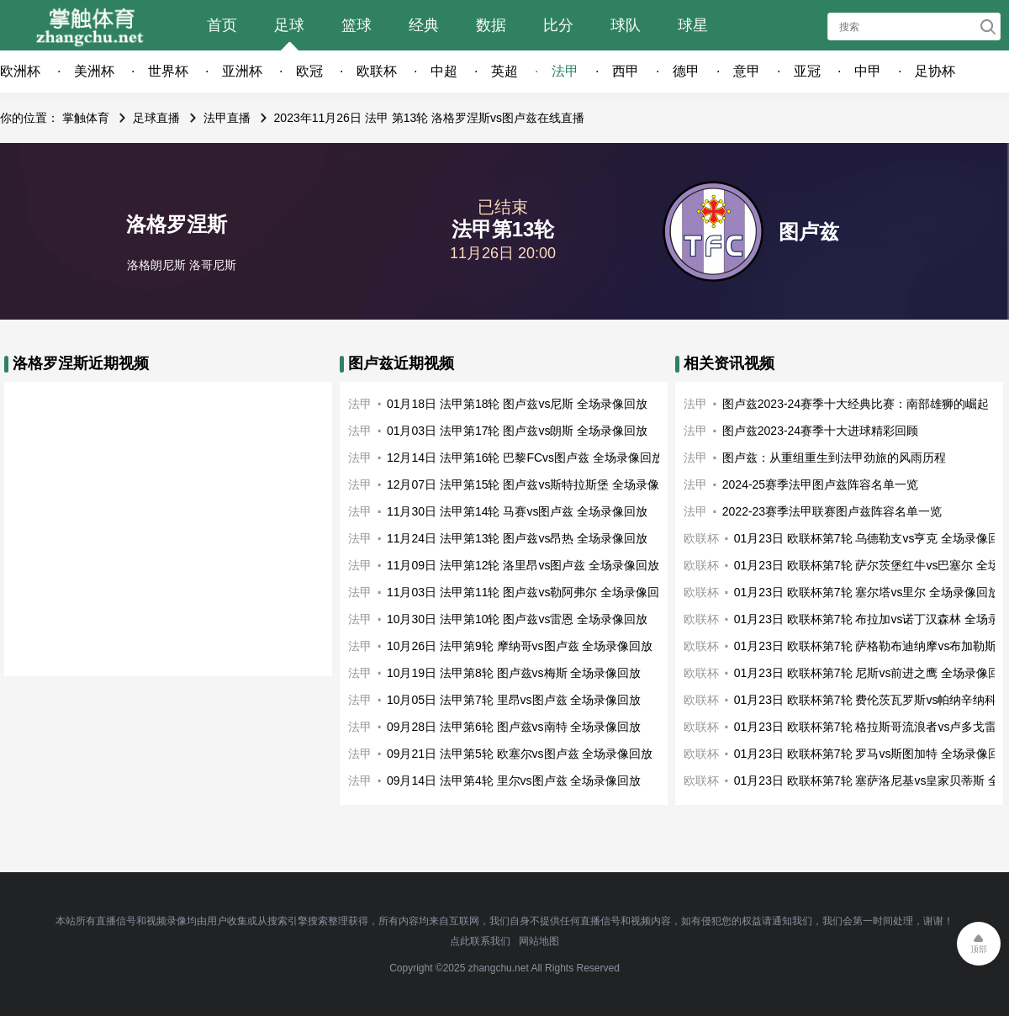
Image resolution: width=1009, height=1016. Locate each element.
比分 (558, 25)
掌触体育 (85, 117)
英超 (504, 71)
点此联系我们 (480, 941)
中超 (444, 71)
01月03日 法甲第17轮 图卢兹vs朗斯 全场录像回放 (517, 430)
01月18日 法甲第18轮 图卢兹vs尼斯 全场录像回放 (517, 403)
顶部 (978, 949)
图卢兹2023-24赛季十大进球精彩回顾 (820, 430)
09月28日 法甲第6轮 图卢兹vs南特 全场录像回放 (514, 726)
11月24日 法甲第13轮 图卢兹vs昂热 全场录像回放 (517, 538)
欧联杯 (377, 71)
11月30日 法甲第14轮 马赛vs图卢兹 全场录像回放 (517, 511)
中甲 (867, 71)
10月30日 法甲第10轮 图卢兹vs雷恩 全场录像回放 (517, 619)
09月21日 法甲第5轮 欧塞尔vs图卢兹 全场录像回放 (520, 753)
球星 (693, 25)
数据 (491, 25)
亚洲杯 (242, 71)
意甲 (746, 71)
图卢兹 (809, 231)
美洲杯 (94, 71)
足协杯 (935, 71)
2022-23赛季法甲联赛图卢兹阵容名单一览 (832, 511)
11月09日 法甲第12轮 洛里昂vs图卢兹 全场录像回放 (523, 565)
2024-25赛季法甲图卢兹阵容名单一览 (820, 484)
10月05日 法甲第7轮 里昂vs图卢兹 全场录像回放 (514, 699)
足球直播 (156, 117)
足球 (289, 25)
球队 (625, 25)
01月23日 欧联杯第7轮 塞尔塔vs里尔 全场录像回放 (867, 592)
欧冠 (309, 71)
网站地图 (539, 941)
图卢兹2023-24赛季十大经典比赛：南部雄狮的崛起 (855, 403)
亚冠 (807, 71)
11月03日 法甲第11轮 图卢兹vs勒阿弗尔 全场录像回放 (529, 592)
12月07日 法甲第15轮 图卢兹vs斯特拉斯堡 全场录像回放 (535, 484)
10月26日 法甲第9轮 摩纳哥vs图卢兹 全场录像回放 (520, 646)
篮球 (356, 25)
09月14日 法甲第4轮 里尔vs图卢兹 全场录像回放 (514, 780)
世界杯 (168, 71)
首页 (222, 25)
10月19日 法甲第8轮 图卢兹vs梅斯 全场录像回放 (514, 673)
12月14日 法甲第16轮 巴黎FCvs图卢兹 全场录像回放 (525, 457)
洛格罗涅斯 (176, 224)
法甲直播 (227, 117)
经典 (424, 25)
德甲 (686, 71)
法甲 (565, 71)
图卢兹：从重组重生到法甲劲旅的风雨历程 (834, 457)
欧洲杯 (20, 71)
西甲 (625, 71)
